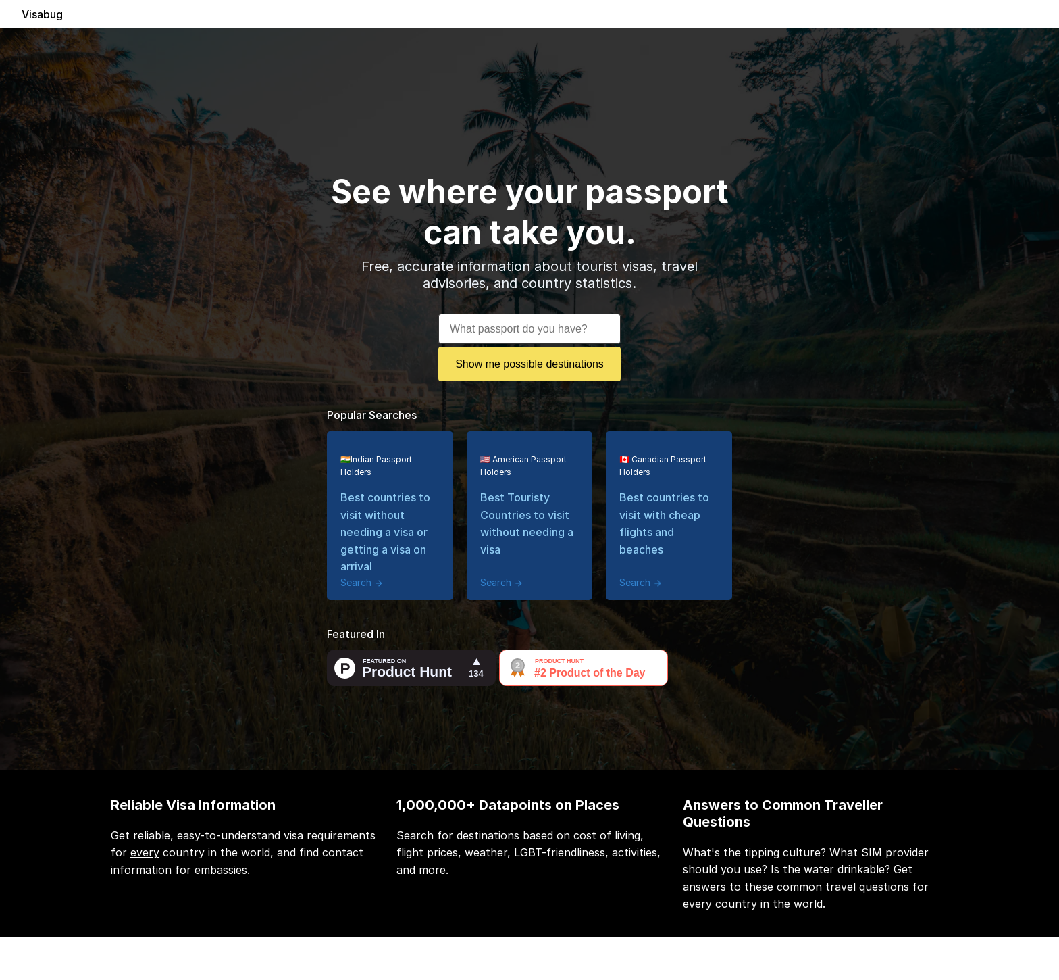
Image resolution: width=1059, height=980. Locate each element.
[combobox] (529, 325)
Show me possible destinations (529, 364)
